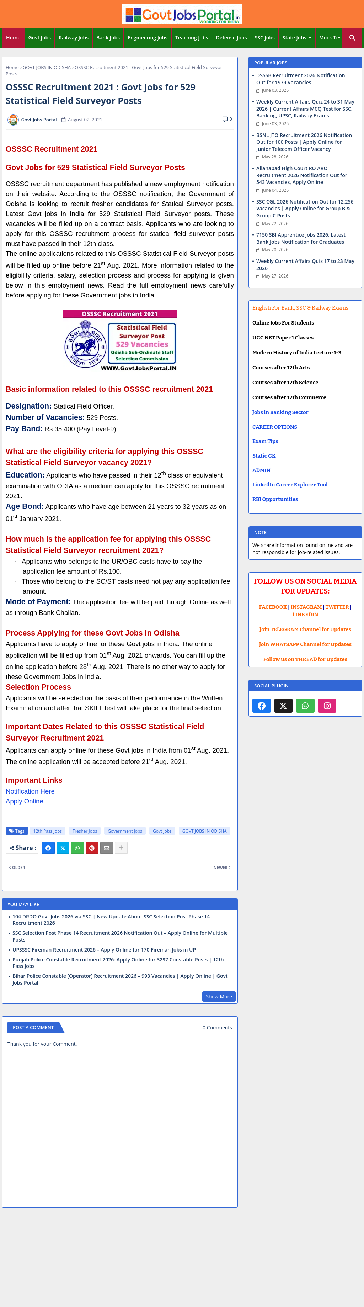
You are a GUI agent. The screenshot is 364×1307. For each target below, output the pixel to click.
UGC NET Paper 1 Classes (283, 337)
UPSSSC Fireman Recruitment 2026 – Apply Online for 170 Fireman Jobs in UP (104, 950)
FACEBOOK (273, 607)
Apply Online (24, 801)
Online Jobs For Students (283, 323)
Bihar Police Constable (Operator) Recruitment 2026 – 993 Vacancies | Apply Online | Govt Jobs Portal (120, 979)
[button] (352, 38)
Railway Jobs (74, 37)
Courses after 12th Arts (281, 367)
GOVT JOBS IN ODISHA (47, 67)
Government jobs (125, 831)
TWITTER (337, 607)
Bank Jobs (108, 37)
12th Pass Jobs (47, 831)
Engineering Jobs (147, 37)
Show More (219, 996)
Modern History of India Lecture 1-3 (296, 352)
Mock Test (331, 37)
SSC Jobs (265, 37)
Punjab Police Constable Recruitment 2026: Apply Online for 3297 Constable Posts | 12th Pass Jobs (118, 962)
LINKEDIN (305, 614)
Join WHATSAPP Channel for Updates (305, 644)
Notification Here (30, 791)
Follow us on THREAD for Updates (305, 659)
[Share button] (121, 848)
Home (13, 37)
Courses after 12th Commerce (289, 397)
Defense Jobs (231, 37)
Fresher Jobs (85, 831)
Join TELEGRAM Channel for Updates (305, 629)
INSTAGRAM (306, 607)
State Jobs (294, 37)
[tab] (13, 38)
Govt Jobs (39, 37)
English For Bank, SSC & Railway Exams (300, 308)
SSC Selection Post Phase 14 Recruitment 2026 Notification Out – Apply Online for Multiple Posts (120, 936)
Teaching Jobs (191, 37)
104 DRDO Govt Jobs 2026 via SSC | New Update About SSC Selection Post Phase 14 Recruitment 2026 (111, 919)
